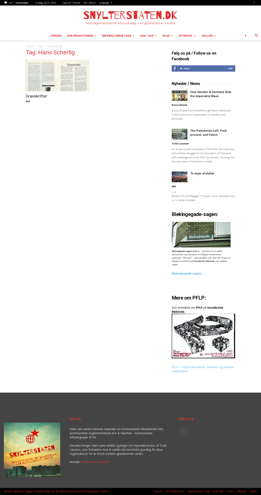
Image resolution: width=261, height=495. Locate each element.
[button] (256, 36)
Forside (56, 35)
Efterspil (187, 35)
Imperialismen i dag (118, 35)
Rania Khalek (179, 104)
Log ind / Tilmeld (71, 2)
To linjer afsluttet (202, 173)
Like (230, 68)
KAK (174, 186)
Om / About (89, 2)
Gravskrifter (36, 96)
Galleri (209, 35)
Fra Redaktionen (81, 35)
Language (105, 2)
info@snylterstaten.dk (95, 462)
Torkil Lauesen (180, 143)
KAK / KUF (148, 35)
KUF (28, 101)
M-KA (167, 35)
